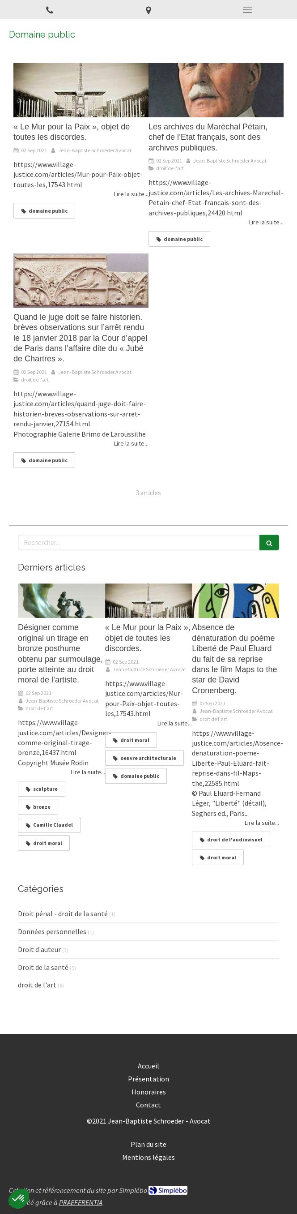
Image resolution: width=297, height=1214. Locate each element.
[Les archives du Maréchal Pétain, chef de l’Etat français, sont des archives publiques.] (216, 90)
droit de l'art (37, 984)
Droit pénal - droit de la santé (63, 913)
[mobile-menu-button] (247, 10)
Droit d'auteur (39, 949)
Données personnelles (52, 931)
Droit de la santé (43, 967)
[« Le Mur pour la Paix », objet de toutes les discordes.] (80, 90)
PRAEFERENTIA (80, 1202)
